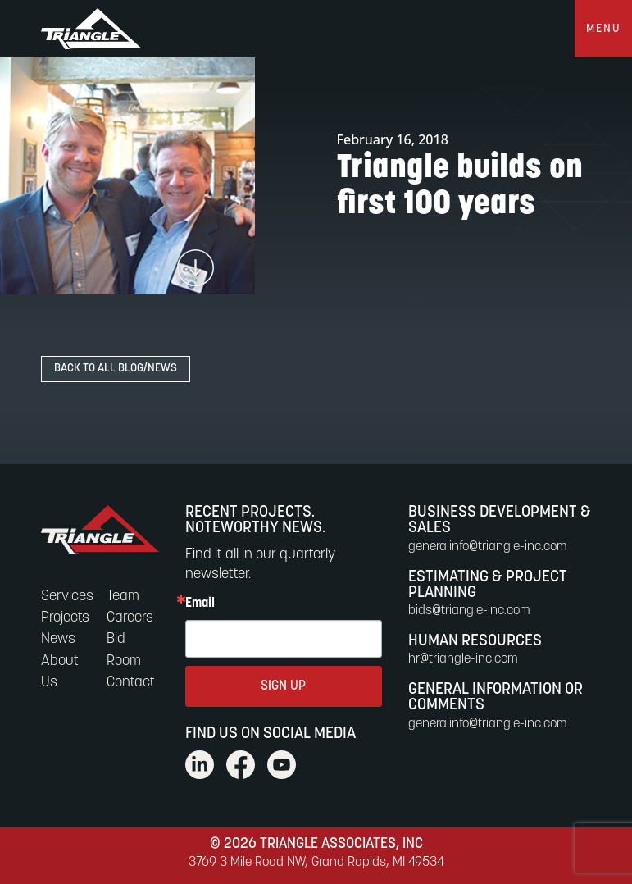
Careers (130, 618)
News (58, 639)
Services (67, 597)
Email (200, 603)
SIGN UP (283, 686)
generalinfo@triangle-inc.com (487, 547)
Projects (65, 618)
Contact (131, 683)
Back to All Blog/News (115, 368)
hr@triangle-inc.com (463, 659)
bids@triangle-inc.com (469, 610)
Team (123, 597)
